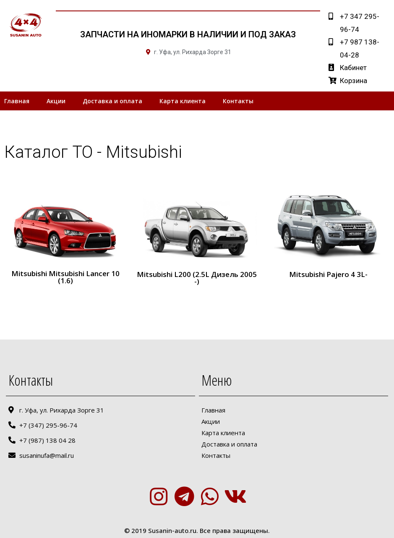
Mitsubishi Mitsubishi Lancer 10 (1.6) (65, 277)
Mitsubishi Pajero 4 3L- (328, 274)
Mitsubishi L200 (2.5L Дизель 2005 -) (197, 277)
